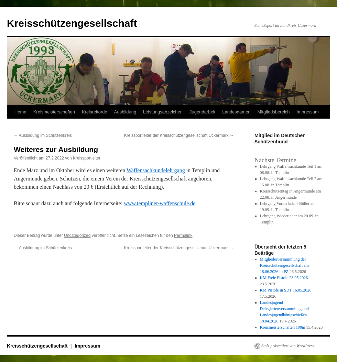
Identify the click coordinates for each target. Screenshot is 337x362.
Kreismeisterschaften (54, 111)
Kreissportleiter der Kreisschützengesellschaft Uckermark (179, 135)
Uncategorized (77, 235)
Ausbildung (125, 111)
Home (20, 111)
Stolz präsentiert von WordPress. (288, 345)
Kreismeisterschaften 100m (282, 327)
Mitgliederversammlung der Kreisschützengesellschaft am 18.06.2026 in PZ (284, 265)
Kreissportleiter (86, 158)
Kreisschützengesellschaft (72, 23)
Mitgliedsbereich (274, 111)
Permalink (183, 235)
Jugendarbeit (202, 111)
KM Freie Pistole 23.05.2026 (284, 277)
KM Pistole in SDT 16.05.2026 (286, 290)
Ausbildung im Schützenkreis (43, 135)
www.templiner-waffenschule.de (159, 203)
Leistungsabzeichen (163, 111)
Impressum (308, 111)
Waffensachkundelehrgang (156, 170)
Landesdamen (236, 111)
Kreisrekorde (94, 111)
